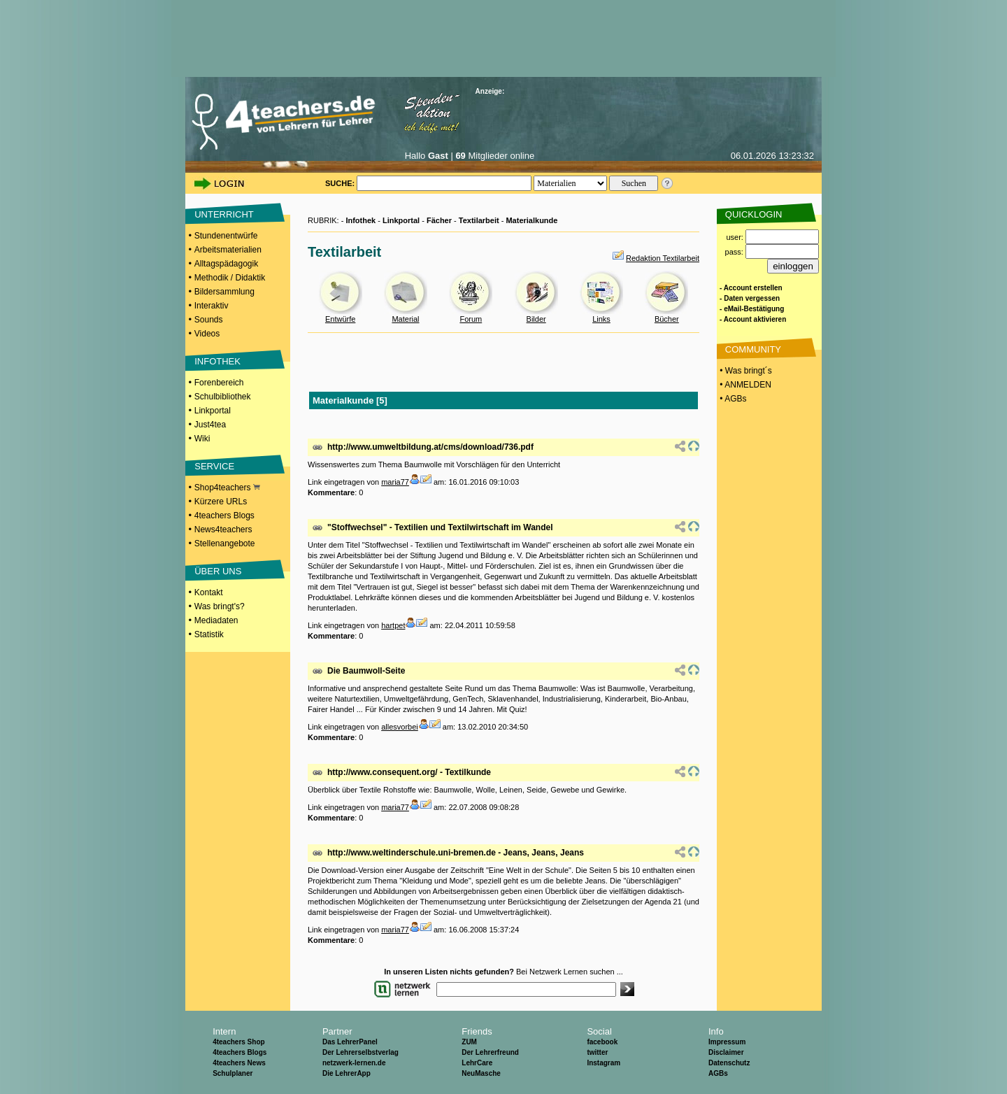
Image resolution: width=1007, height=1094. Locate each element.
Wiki (202, 438)
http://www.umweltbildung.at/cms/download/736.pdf (430, 447)
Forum (470, 319)
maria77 (395, 482)
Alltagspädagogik (226, 264)
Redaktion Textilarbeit (662, 258)
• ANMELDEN (744, 385)
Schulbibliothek (222, 397)
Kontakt (208, 592)
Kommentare (331, 492)
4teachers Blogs (224, 515)
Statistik (209, 634)
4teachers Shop (238, 1042)
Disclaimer (726, 1052)
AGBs (718, 1073)
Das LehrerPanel (350, 1042)
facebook (602, 1042)
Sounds (208, 320)
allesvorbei (399, 727)
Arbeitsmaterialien (228, 250)
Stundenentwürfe (226, 236)
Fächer (439, 220)
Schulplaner (232, 1073)
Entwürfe (340, 319)
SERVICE (214, 466)
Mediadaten (216, 620)
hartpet (393, 625)
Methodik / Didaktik (229, 278)
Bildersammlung (224, 292)
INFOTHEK (217, 361)
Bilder (536, 319)
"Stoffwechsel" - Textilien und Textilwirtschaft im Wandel (440, 527)
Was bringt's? (219, 606)
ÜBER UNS (217, 571)
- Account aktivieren (753, 319)
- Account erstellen (751, 288)
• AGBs (732, 399)
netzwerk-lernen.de (354, 1063)
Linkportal (212, 410)
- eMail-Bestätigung (752, 309)
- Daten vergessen (750, 298)
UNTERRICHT (224, 214)
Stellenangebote (224, 543)
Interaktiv (211, 306)
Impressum (726, 1042)
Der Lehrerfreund (490, 1052)
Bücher (667, 319)
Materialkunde (531, 220)
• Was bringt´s (744, 371)
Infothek (360, 220)
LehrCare (477, 1063)
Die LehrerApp (346, 1073)
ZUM (469, 1042)
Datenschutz (729, 1063)
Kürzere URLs (220, 501)
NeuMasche (481, 1073)
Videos (207, 334)
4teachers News (239, 1063)
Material (405, 319)
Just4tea (210, 424)
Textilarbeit (479, 220)
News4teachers (223, 529)
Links (601, 319)
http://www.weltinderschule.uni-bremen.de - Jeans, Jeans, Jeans (455, 853)
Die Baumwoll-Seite (366, 671)
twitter (597, 1052)
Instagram (603, 1063)
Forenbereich (219, 383)
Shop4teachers (227, 487)
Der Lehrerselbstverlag (360, 1052)
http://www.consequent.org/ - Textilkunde (409, 772)
